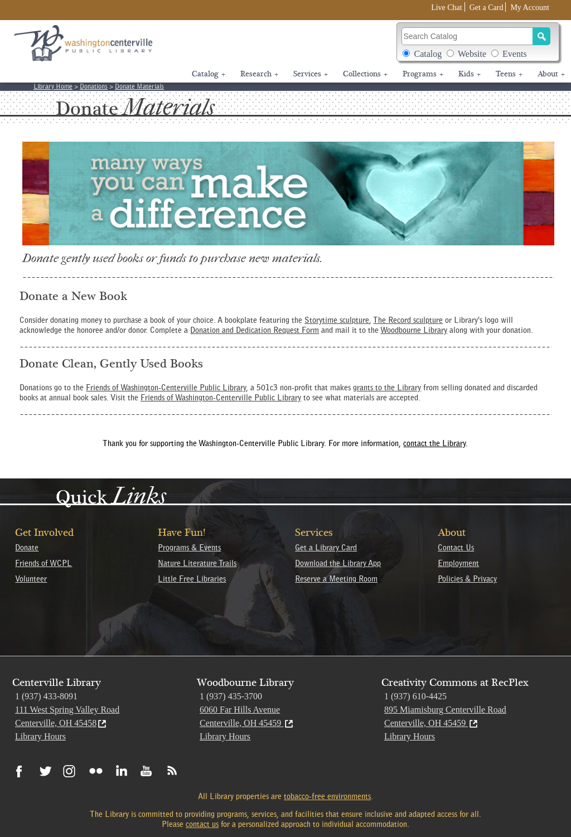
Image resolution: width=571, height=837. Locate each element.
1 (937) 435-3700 (231, 696)
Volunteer (31, 579)
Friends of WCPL (43, 563)
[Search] (541, 36)
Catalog (428, 54)
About (551, 74)
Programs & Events (189, 548)
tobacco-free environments (327, 796)
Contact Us (456, 548)
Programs (423, 74)
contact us (202, 824)
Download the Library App (338, 563)
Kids (469, 74)
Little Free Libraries (192, 579)
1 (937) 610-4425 (415, 696)
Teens (509, 74)
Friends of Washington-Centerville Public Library (166, 388)
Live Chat (446, 7)
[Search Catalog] (467, 36)
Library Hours (40, 736)
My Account (529, 7)
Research (259, 74)
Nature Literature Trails (197, 563)
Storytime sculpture (336, 320)
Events (514, 54)
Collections (365, 74)
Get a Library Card (326, 548)
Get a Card (487, 7)
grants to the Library (387, 388)
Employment (458, 563)
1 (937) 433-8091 (46, 696)
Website (472, 54)
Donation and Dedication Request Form (254, 330)
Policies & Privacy (467, 579)
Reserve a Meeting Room (336, 579)
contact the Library (434, 443)
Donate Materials (139, 86)
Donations (94, 86)
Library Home (52, 86)
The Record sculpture (408, 320)
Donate (26, 548)
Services (310, 74)
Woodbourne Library (413, 330)
